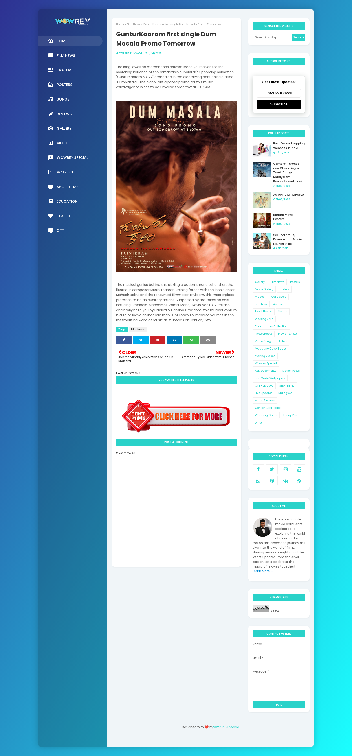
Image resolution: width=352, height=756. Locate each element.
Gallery (260, 282)
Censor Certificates (268, 408)
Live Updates (263, 393)
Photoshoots (263, 334)
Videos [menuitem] (59, 143)
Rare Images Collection (271, 326)
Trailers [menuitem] (60, 70)
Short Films (286, 385)
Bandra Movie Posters (283, 217)
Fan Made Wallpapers (270, 378)
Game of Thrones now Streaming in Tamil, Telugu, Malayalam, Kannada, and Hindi (287, 172)
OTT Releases (264, 385)
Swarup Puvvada (131, 53)
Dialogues (285, 393)
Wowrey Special (266, 363)
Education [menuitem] (62, 201)
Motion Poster (291, 371)
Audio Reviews (265, 400)
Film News (133, 24)
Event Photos (263, 311)
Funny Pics (290, 415)
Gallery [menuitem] (60, 128)
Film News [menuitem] (61, 55)
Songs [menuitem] (59, 99)
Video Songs (264, 341)
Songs (282, 311)
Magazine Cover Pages (271, 348)
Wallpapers (278, 297)
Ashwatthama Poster (289, 194)
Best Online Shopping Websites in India (289, 145)
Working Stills (264, 319)
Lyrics (259, 422)
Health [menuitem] (59, 215)
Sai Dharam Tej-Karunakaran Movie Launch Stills (287, 239)
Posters (295, 282)
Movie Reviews (288, 334)
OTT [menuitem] (56, 230)
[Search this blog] (272, 37)
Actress (278, 304)
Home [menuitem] (57, 41)
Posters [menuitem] (60, 84)
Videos (259, 297)
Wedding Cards (266, 415)
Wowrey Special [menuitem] (68, 157)
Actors (283, 341)
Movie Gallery (264, 289)
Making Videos (265, 356)
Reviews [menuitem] (60, 113)
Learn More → (263, 571)
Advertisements (265, 371)
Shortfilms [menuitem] (63, 186)
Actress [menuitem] (60, 172)
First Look (261, 304)
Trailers (284, 289)
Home (120, 24)
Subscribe (278, 104)
